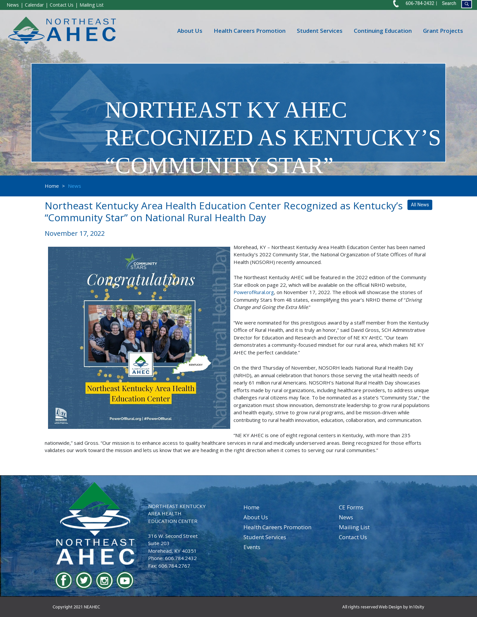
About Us (189, 30)
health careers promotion (277, 527)
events (251, 547)
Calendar (34, 5)
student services (264, 537)
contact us (353, 537)
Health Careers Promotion (250, 30)
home (251, 507)
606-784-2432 (419, 3)
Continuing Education (383, 30)
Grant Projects (443, 30)
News (13, 5)
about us (255, 517)
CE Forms (351, 507)
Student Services (320, 30)
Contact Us (62, 5)
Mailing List (92, 5)
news (346, 517)
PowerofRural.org (254, 292)
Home (52, 185)
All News (420, 204)
